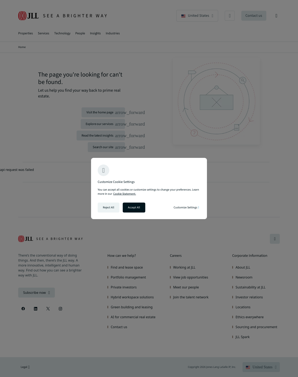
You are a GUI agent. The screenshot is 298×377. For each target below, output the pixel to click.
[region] (149, 188)
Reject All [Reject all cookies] (108, 207)
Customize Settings (186, 207)
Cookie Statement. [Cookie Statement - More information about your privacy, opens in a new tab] (124, 194)
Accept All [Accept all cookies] (134, 207)
